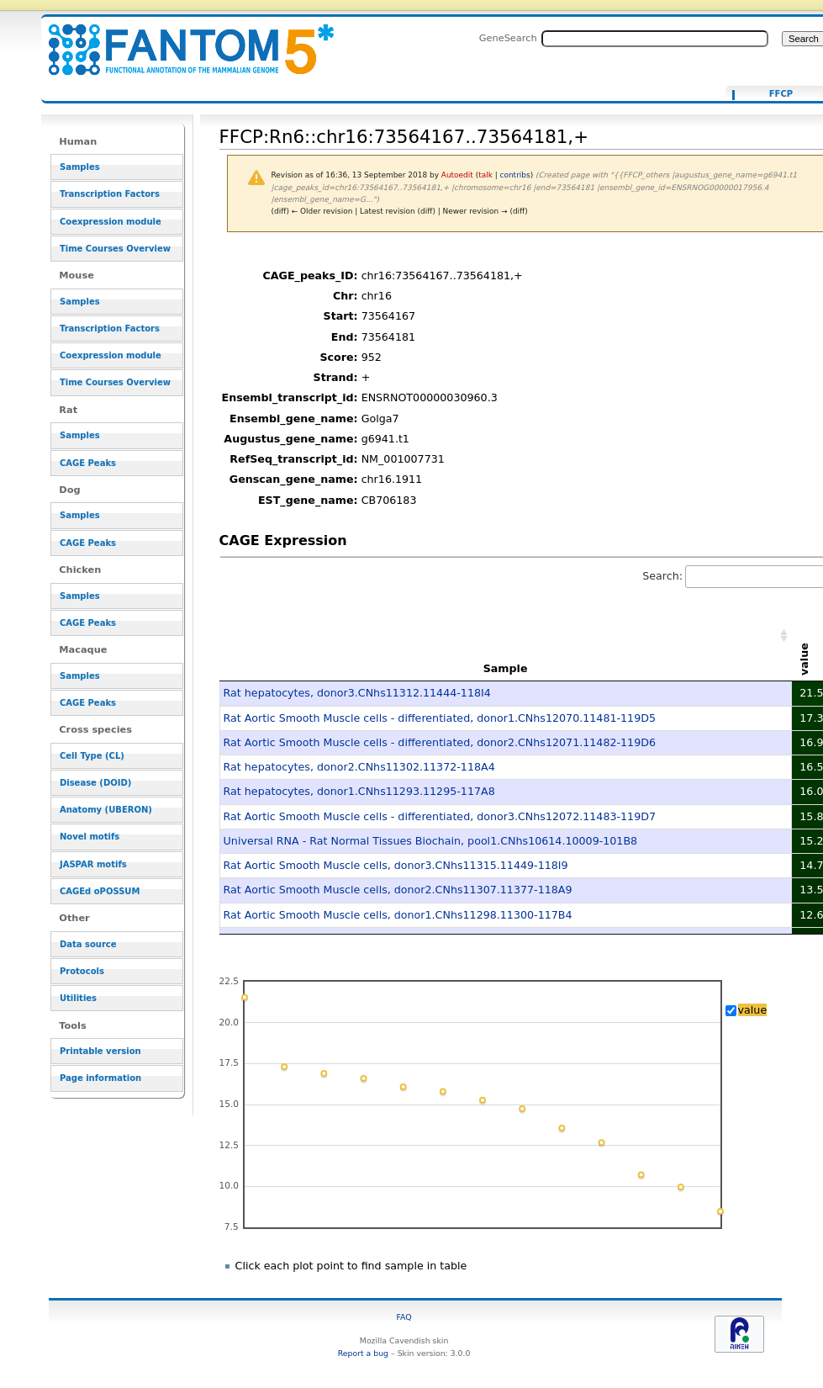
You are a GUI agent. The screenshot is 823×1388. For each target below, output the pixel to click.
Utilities (78, 998)
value (753, 1010)
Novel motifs (89, 836)
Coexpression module (110, 221)
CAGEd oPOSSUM (100, 891)
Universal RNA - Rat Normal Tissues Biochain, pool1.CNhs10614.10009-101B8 (431, 840)
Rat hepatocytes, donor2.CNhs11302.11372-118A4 (359, 766)
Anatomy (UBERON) (106, 809)
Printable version (100, 1051)
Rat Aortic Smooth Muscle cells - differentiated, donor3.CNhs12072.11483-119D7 (440, 816)
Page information (100, 1078)
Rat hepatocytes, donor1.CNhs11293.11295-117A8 (359, 791)
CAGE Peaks (88, 463)
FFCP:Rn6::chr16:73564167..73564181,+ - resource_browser (180, 40)
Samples (80, 167)
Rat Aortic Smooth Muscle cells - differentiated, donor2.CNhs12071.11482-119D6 (440, 742)
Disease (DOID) (95, 782)
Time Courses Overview (115, 248)
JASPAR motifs (93, 864)
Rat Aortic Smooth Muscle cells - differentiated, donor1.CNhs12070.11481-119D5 (440, 718)
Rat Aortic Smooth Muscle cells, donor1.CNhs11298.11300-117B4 (398, 915)
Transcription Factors (110, 194)
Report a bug (363, 1353)
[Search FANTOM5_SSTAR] (654, 38)
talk (485, 175)
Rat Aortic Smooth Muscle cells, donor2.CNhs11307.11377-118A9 (398, 889)
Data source (88, 944)
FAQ (404, 1317)
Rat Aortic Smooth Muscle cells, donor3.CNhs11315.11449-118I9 (396, 865)
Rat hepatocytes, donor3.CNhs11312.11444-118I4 (357, 692)
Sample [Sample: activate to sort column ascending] (505, 668)
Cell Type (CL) (92, 755)
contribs (515, 175)
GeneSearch (508, 38)
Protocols (82, 971)
